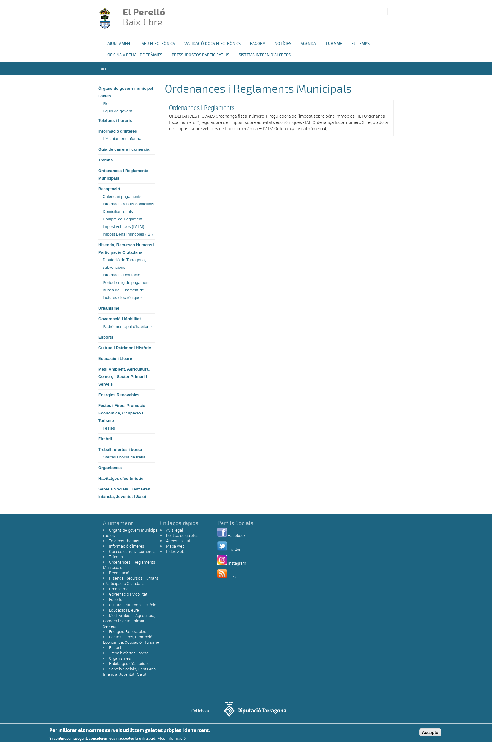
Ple (106, 103)
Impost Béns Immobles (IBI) (128, 234)
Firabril (105, 438)
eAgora (257, 43)
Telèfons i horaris (115, 120)
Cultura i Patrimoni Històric (124, 347)
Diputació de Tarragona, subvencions (124, 263)
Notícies (283, 43)
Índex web (175, 551)
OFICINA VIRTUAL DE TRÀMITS (134, 54)
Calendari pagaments (122, 196)
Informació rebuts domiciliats (128, 204)
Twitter (234, 549)
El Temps (360, 43)
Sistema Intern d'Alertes (265, 54)
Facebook (236, 535)
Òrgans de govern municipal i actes (125, 92)
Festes (109, 428)
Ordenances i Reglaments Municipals (123, 174)
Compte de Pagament (122, 219)
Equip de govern (117, 111)
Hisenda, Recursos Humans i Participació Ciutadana (126, 248)
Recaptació (109, 189)
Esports (105, 337)
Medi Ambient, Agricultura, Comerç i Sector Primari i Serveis (124, 377)
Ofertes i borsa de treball (125, 457)
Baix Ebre (148, 18)
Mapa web (175, 546)
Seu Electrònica (158, 43)
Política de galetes (182, 535)
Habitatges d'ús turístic (120, 478)
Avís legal (174, 530)
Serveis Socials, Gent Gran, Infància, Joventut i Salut (125, 493)
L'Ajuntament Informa (122, 138)
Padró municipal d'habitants (127, 326)
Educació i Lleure (115, 358)
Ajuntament (119, 43)
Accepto (430, 733)
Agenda (308, 43)
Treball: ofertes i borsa (120, 449)
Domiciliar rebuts (118, 211)
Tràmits (105, 160)
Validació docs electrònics (212, 43)
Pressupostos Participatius (200, 54)
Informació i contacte (121, 275)
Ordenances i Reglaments (201, 107)
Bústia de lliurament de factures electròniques (123, 294)
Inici (102, 69)
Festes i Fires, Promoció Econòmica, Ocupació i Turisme (121, 413)
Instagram (237, 563)
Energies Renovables (119, 395)
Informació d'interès (117, 131)
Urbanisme (108, 308)
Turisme (333, 43)
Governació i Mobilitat (119, 319)
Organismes (110, 467)
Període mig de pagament (126, 282)
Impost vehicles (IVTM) (123, 226)
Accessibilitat (178, 541)
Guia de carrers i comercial (124, 149)
